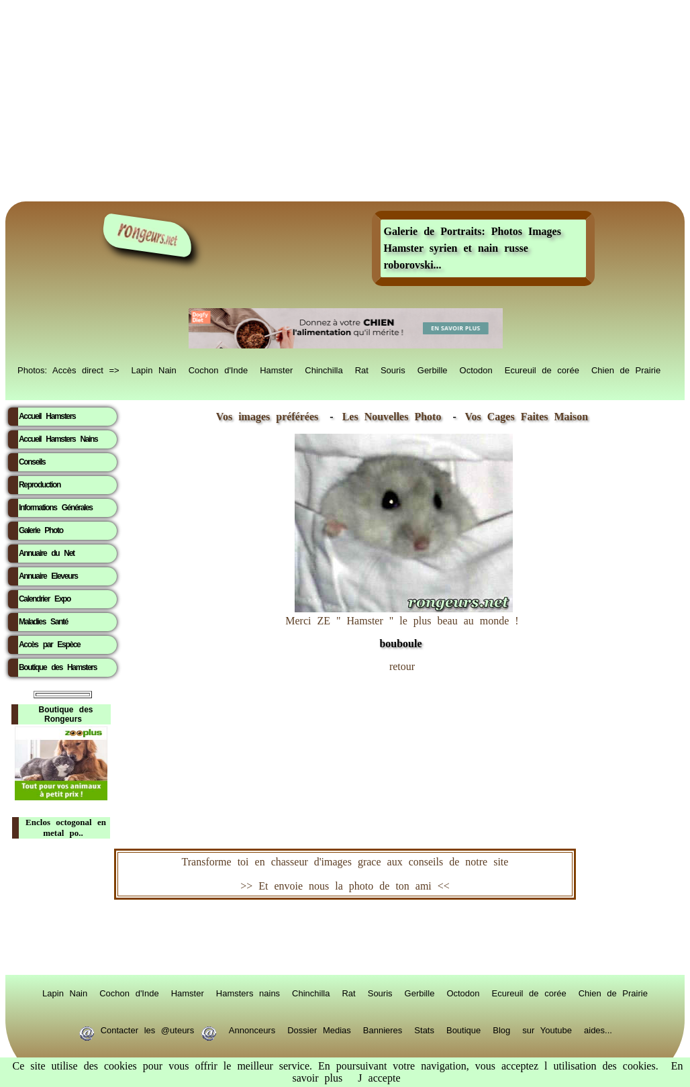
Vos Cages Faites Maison (523, 416)
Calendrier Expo (44, 599)
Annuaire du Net (47, 553)
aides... (598, 1029)
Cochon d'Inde (218, 369)
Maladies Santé (43, 621)
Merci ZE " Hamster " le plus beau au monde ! (401, 625)
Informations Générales (56, 507)
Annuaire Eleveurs (48, 576)
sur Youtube (547, 1029)
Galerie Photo (41, 530)
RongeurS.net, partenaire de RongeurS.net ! (345, 937)
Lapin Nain (154, 369)
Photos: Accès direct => (68, 369)
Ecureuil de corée (542, 369)
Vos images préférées (267, 416)
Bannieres (383, 1029)
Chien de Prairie (625, 369)
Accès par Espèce (49, 644)
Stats (424, 1029)
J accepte (379, 1078)
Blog (501, 1029)
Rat (361, 369)
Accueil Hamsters (47, 416)
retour (402, 666)
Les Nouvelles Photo (395, 416)
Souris (393, 369)
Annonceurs (252, 1029)
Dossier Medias (319, 1029)
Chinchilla (323, 369)
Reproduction (39, 484)
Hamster (276, 369)
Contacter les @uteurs (147, 1029)
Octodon (476, 369)
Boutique (463, 1029)
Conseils (32, 462)
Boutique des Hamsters (58, 667)
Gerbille (432, 369)
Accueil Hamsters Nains (58, 439)
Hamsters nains (248, 992)
